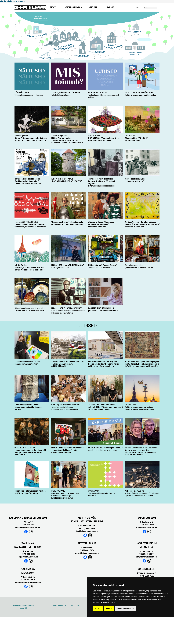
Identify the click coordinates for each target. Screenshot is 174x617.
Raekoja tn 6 (146, 522)
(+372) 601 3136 (87, 550)
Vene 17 (28, 522)
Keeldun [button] (109, 608)
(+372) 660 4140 (28, 554)
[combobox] (150, 8)
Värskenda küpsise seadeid (12, 1)
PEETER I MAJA (87, 543)
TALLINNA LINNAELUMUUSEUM (28, 517)
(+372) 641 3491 (28, 580)
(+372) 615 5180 (28, 525)
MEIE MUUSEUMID (72, 7)
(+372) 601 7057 (146, 554)
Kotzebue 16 (28, 577)
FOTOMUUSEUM (146, 517)
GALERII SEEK (146, 568)
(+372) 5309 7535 (146, 576)
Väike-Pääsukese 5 (146, 573)
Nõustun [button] (98, 608)
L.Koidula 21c (146, 551)
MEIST (53, 7)
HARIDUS (110, 7)
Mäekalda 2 (87, 548)
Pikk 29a (28, 551)
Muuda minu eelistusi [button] (125, 608)
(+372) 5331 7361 (146, 525)
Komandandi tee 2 (87, 526)
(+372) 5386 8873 (87, 528)
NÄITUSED (93, 7)
